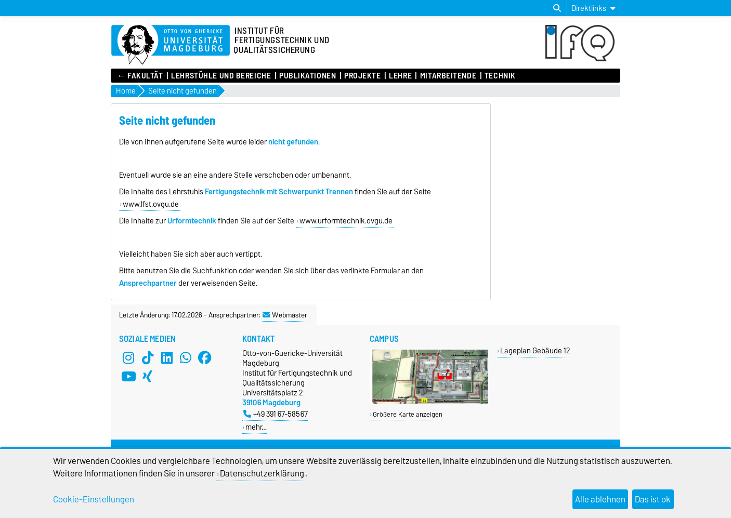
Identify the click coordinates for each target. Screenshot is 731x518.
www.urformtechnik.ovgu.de (346, 221)
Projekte (362, 76)
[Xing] (147, 376)
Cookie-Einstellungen (93, 499)
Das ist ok (653, 499)
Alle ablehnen (600, 499)
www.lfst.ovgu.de (151, 204)
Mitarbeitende (448, 76)
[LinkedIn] (167, 357)
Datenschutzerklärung (262, 473)
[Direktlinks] (593, 8)
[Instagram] (128, 357)
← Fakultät (140, 76)
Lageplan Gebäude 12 (535, 350)
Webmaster (285, 315)
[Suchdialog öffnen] (557, 8)
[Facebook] (204, 357)
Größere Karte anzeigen (407, 414)
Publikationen (307, 76)
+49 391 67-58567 (275, 413)
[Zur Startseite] (170, 45)
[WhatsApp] (185, 357)
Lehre (400, 76)
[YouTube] (128, 376)
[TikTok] (147, 357)
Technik (500, 76)
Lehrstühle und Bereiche (221, 76)
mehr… (256, 426)
